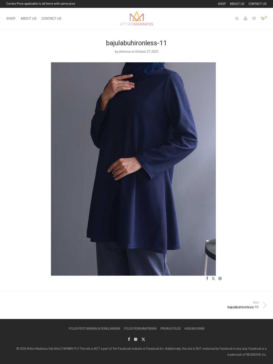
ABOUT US (237, 3)
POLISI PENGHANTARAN (140, 328)
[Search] (237, 18)
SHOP (222, 3)
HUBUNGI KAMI (194, 328)
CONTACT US (257, 3)
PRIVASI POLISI (170, 328)
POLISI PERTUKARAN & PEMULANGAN (94, 328)
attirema (125, 51)
